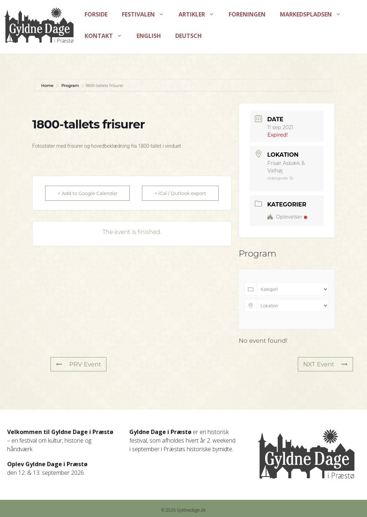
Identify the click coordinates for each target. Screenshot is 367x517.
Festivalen (146, 14)
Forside (96, 14)
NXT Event (325, 364)
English (149, 36)
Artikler (199, 14)
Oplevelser (287, 217)
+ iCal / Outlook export (180, 193)
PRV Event (78, 364)
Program (70, 85)
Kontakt (107, 36)
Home (47, 85)
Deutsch (188, 36)
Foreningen (247, 14)
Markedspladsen (314, 14)
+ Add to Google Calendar (87, 193)
